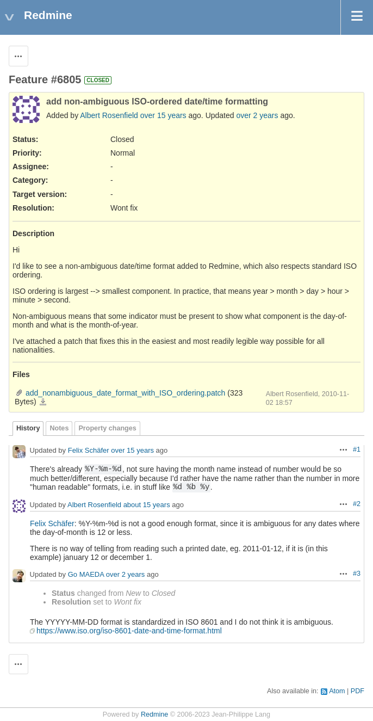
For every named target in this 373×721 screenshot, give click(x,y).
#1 (356, 449)
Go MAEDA (86, 574)
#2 (356, 504)
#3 (356, 573)
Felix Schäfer (88, 450)
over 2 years (257, 115)
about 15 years (146, 505)
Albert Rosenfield (109, 115)
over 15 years (163, 115)
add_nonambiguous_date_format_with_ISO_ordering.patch (125, 393)
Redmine (154, 714)
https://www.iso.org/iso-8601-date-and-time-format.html (129, 630)
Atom (337, 691)
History (28, 428)
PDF (357, 691)
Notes (59, 428)
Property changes (107, 428)
